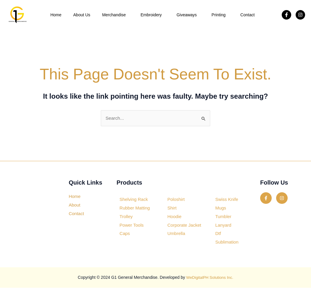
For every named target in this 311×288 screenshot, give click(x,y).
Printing (220, 15)
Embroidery (153, 15)
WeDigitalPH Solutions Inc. (209, 277)
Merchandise (115, 15)
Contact (247, 14)
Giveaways (188, 15)
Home (55, 14)
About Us (81, 14)
